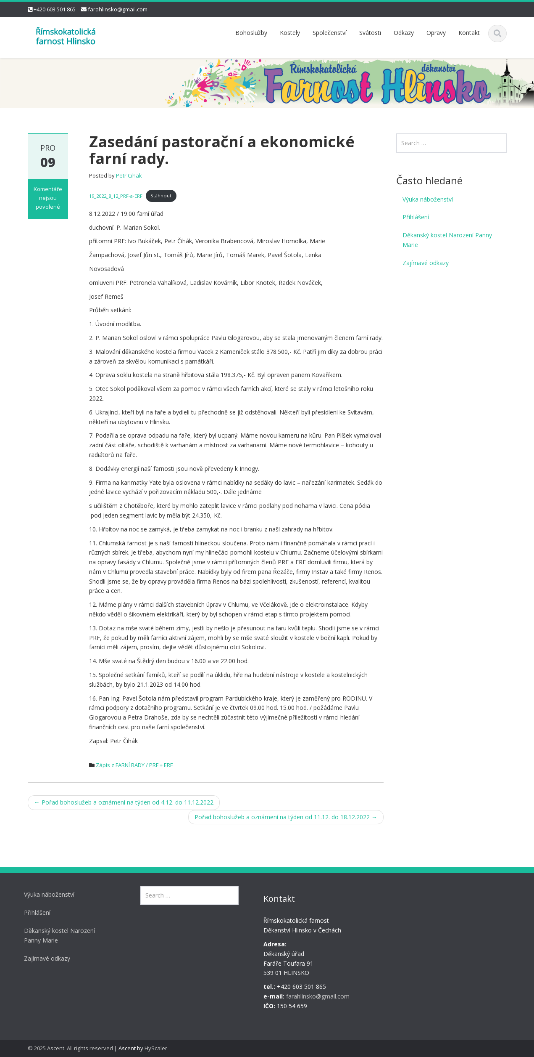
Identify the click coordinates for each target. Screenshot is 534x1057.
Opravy (436, 33)
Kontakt (469, 33)
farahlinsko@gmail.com (117, 9)
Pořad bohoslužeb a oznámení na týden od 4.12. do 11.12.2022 (123, 802)
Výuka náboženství (427, 199)
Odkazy (404, 33)
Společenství (330, 33)
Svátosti (370, 33)
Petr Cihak (129, 175)
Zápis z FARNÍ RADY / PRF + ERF (134, 765)
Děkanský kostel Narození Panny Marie (447, 240)
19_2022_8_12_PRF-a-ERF (115, 195)
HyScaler (156, 1048)
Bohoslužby (251, 33)
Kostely (290, 33)
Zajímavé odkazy (425, 263)
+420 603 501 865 (55, 9)
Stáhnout (160, 195)
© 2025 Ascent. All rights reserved (70, 1048)
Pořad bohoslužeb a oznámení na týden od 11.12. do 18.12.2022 (286, 817)
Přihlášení (415, 217)
